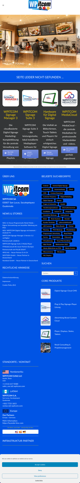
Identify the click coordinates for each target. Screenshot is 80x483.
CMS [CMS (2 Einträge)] (44, 193)
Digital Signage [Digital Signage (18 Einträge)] (48, 200)
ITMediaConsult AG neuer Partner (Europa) (18, 247)
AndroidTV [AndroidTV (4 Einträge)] (46, 189)
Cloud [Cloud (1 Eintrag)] (71, 189)
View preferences (40, 476)
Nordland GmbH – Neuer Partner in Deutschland (20, 260)
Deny (40, 470)
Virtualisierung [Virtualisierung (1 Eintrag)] (47, 241)
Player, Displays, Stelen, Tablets (64, 332)
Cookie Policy (39, 480)
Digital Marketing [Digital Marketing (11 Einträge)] (66, 197)
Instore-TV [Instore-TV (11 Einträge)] (57, 211)
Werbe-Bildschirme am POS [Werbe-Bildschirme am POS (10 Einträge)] (52, 248)
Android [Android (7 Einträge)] (45, 186)
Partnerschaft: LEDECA (10, 241)
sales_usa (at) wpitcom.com (13, 386)
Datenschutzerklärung (10, 277)
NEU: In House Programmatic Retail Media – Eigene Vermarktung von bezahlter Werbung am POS (19, 225)
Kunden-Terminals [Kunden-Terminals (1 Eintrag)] (49, 222)
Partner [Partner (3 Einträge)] (71, 226)
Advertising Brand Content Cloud (66, 319)
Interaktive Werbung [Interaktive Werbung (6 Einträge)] (49, 215)
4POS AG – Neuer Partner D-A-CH (15, 252)
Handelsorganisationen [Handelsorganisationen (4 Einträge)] (50, 208)
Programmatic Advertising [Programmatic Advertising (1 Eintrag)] (51, 233)
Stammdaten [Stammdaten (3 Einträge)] (56, 237)
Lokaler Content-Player (28, 154)
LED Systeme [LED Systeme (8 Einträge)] (47, 226)
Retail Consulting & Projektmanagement (63, 346)
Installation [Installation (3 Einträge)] (46, 211)
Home (4, 61)
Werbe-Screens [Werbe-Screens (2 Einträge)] (70, 248)
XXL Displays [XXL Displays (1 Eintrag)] (47, 255)
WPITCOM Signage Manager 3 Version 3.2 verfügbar (17, 236)
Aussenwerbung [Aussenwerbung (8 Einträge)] (59, 189)
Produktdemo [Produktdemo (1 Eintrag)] (71, 230)
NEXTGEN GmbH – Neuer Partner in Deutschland (15, 256)
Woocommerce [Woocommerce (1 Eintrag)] (48, 252)
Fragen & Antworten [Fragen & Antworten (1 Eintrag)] (49, 204)
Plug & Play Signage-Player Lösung (66, 305)
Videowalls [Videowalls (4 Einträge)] (67, 237)
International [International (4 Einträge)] (65, 215)
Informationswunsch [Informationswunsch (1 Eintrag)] (68, 208)
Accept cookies (40, 465)
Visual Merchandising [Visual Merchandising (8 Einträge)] (63, 241)
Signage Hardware (48, 153)
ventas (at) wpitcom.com (12, 406)
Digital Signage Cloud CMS (66, 291)
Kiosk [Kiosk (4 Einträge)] (45, 219)
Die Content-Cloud (69, 150)
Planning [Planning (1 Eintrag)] (46, 230)
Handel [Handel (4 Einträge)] (63, 204)
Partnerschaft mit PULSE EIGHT (14, 249)
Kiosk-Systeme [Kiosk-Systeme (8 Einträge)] (55, 219)
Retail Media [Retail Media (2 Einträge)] (68, 233)
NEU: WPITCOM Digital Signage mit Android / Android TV (19, 231)
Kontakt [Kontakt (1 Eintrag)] (67, 219)
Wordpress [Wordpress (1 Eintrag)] (60, 252)
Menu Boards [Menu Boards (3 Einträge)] (60, 226)
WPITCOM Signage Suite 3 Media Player (17, 244)
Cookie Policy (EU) (9, 285)
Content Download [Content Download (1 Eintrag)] (57, 193)
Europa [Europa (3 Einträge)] (59, 200)
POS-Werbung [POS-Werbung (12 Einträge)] (57, 230)
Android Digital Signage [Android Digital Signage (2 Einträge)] (60, 186)
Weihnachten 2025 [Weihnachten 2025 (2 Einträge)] (62, 244)
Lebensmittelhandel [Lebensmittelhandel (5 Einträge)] (65, 222)
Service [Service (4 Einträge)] (45, 237)
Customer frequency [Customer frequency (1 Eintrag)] (49, 197)
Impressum (6, 281)
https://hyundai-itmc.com (12, 423)
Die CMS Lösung (9, 153)
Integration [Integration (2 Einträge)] (69, 211)
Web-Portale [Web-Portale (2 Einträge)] (47, 244)
